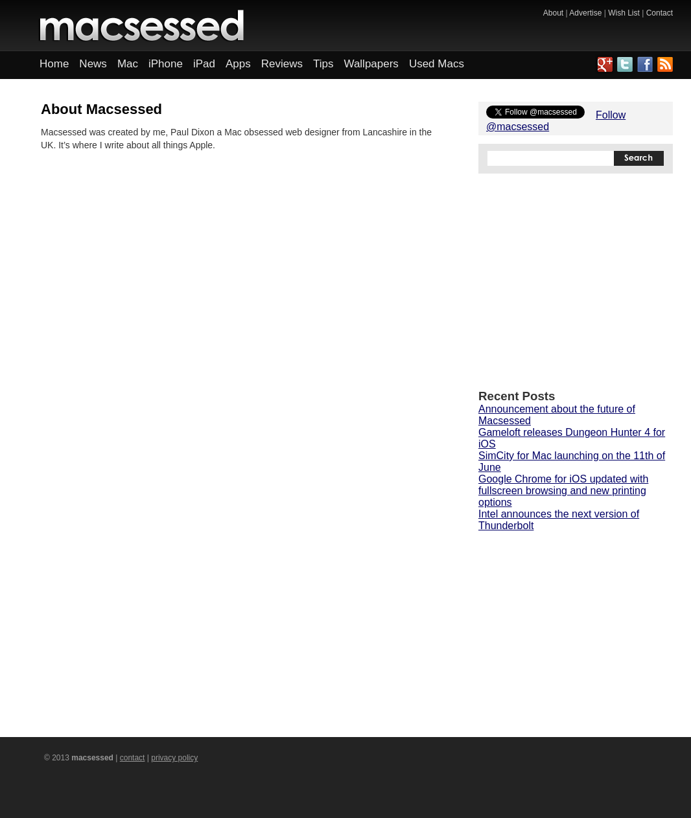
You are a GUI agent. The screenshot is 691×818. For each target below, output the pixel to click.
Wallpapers (371, 64)
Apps (238, 64)
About (553, 12)
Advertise (585, 12)
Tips (323, 64)
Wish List (624, 12)
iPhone (165, 64)
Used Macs (436, 64)
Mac (127, 64)
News (93, 64)
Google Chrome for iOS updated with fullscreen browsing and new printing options (563, 490)
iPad (204, 64)
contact (132, 757)
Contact (659, 12)
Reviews (282, 64)
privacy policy (174, 757)
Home (54, 64)
